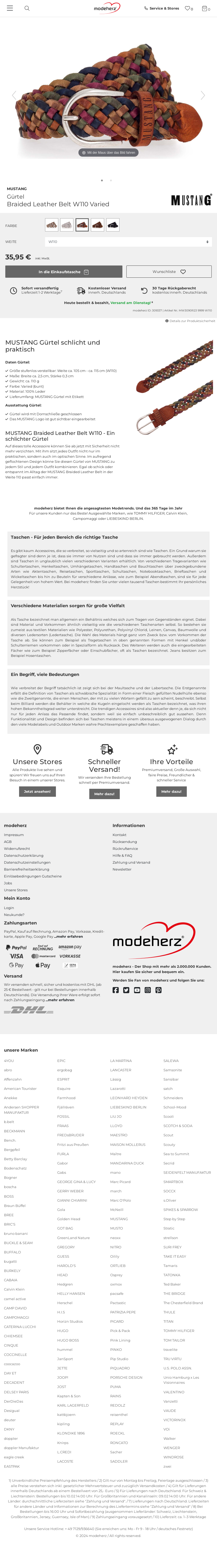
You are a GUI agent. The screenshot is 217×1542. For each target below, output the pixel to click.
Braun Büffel (15, 1205)
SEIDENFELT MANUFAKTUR (187, 1172)
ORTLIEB (118, 1265)
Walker (169, 1438)
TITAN (168, 1321)
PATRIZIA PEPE (123, 1312)
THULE (169, 1312)
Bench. (10, 1140)
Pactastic (118, 1303)
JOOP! (62, 1377)
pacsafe (116, 1293)
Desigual (12, 1410)
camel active (15, 1298)
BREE (9, 1215)
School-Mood (174, 1107)
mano (115, 1172)
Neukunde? (14, 915)
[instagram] (150, 990)
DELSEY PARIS (16, 1392)
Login (9, 908)
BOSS (9, 1196)
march (116, 1191)
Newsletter (122, 869)
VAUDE (169, 1410)
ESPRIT (63, 1079)
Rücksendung (125, 841)
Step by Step (174, 1219)
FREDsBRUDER (70, 1135)
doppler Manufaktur (21, 1448)
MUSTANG (17, 188)
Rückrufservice (125, 848)
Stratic (168, 1228)
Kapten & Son (69, 1396)
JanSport (65, 1359)
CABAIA (10, 1280)
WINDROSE (173, 1457)
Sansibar (171, 1079)
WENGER (171, 1448)
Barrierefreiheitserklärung (26, 869)
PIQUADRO (120, 1368)
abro (8, 1070)
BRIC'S (9, 1224)
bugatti (10, 1261)
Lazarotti (118, 1088)
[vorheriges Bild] (14, 95)
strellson (170, 1237)
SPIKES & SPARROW (180, 1209)
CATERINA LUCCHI (20, 1327)
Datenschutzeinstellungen (27, 862)
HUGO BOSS (68, 1340)
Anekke (10, 1098)
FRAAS (63, 1126)
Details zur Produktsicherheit (190, 321)
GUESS (63, 1256)
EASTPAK (12, 1466)
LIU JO (116, 1116)
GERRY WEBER (70, 1191)
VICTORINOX (174, 1420)
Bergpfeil (12, 1149)
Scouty (169, 1144)
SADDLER (118, 1461)
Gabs (61, 1172)
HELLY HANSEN (71, 1293)
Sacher (116, 1452)
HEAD (62, 1275)
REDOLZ (117, 1405)
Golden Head (68, 1219)
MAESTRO (118, 1135)
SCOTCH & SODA (177, 1126)
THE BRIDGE (174, 1293)
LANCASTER (120, 1070)
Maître (115, 1153)
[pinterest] (161, 990)
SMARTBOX (173, 1182)
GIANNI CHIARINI (72, 1200)
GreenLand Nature (73, 1237)
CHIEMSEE (13, 1336)
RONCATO (119, 1442)
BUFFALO (12, 1252)
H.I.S (61, 1312)
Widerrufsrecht (17, 848)
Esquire (63, 1088)
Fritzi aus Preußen (73, 1144)
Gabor (62, 1163)
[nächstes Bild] (203, 95)
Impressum (14, 835)
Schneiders (173, 1098)
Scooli (168, 1116)
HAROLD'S (66, 1265)
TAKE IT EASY (174, 1256)
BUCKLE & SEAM (18, 1243)
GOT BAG (65, 1228)
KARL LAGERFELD (73, 1405)
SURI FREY (172, 1247)
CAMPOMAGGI (16, 1317)
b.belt (9, 1122)
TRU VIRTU (172, 1359)
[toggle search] (26, 8)
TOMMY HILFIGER (178, 1331)
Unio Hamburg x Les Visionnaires (181, 1380)
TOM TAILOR (174, 1340)
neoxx (115, 1237)
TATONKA (171, 1275)
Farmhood (66, 1098)
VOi (166, 1429)
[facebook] (118, 990)
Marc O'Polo (120, 1200)
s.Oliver (169, 1200)
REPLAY (117, 1424)
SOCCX (169, 1191)
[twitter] (128, 990)
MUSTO (116, 1228)
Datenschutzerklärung (23, 855)
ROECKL (117, 1433)
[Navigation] (10, 8)
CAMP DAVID (15, 1308)
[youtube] (139, 990)
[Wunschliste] (189, 8)
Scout (168, 1135)
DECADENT (14, 1382)
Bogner (10, 1177)
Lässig (115, 1079)
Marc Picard (120, 1182)
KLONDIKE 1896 (71, 1433)
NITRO (115, 1247)
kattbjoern (66, 1414)
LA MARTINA (121, 1061)
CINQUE (11, 1345)
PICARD (117, 1321)
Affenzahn (13, 1079)
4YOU (9, 1061)
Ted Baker (172, 1284)
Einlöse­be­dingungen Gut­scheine (33, 876)
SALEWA (171, 1061)
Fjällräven (65, 1107)
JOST (61, 1387)
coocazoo (12, 1364)
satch (168, 1088)
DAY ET (10, 1373)
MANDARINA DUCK (127, 1163)
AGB (8, 841)
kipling (63, 1424)
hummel (65, 1349)
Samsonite (172, 1070)
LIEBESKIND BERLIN (128, 1107)
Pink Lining (120, 1340)
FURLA (63, 1153)
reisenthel (119, 1414)
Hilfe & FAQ (122, 855)
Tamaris (170, 1265)
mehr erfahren (69, 936)
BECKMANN (14, 1131)
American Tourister (20, 1088)
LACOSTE (65, 1461)
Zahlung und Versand (131, 862)
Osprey (116, 1275)
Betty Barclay (15, 1159)
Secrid (168, 1163)
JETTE (62, 1368)
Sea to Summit (176, 1153)
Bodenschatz (15, 1168)
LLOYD (116, 1126)
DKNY (9, 1429)
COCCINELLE (15, 1354)
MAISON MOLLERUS (127, 1144)
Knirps (62, 1442)
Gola (61, 1209)
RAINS (115, 1396)
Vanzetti (170, 1401)
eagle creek (14, 1457)
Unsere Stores (16, 890)
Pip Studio (119, 1359)
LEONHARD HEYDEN (129, 1098)
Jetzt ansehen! (37, 791)
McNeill (116, 1209)
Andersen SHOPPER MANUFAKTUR (21, 1110)
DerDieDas (13, 1401)
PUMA (115, 1387)
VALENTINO (173, 1392)
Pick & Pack (120, 1331)
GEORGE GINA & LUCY (76, 1182)
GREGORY (66, 1247)
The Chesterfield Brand (183, 1303)
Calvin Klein (14, 1289)
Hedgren (65, 1284)
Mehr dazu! (104, 794)
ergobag (64, 1070)
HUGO (62, 1331)
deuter (10, 1420)
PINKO (116, 1349)
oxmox (116, 1284)
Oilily (114, 1256)
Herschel (65, 1303)
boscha (10, 1187)
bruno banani (16, 1233)
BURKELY (12, 1271)
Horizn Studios (70, 1321)
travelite (170, 1349)
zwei (167, 1466)
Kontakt (119, 835)
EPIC (61, 1061)
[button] (169, 271)
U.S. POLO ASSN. (177, 1368)
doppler (11, 1438)
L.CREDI (64, 1452)
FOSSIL (63, 1116)
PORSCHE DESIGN (126, 1377)
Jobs (8, 883)
